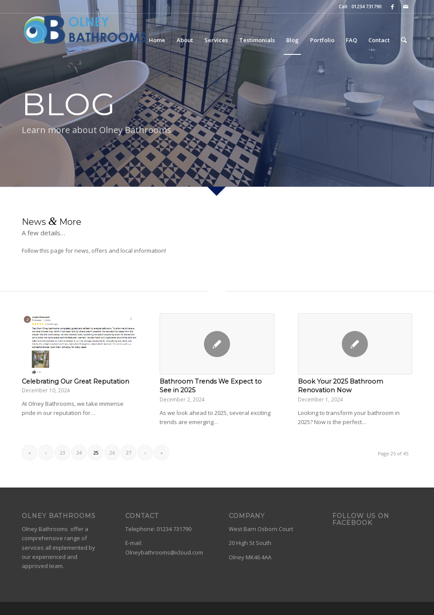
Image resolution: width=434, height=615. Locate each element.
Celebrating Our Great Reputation (75, 381)
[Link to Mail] (405, 6)
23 (62, 452)
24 (79, 452)
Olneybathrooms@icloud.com (164, 552)
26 (112, 452)
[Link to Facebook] (392, 6)
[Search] (403, 40)
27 (128, 452)
